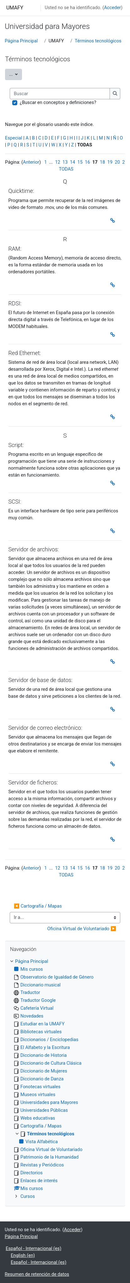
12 (57, 162)
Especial (13, 138)
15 (80, 162)
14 (72, 162)
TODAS (66, 169)
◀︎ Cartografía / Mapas (38, 906)
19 (109, 162)
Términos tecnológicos (98, 41)
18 (102, 162)
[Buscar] (60, 93)
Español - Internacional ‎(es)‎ (33, 1248)
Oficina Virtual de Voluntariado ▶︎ (81, 928)
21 (124, 162)
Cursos (27, 1196)
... (15, 74)
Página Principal (21, 41)
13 (65, 162)
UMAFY (14, 8)
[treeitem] (65, 1079)
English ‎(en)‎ (23, 1255)
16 (87, 162)
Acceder (112, 7)
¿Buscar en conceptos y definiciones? (58, 102)
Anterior (31, 162)
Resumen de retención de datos (37, 1274)
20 (117, 162)
